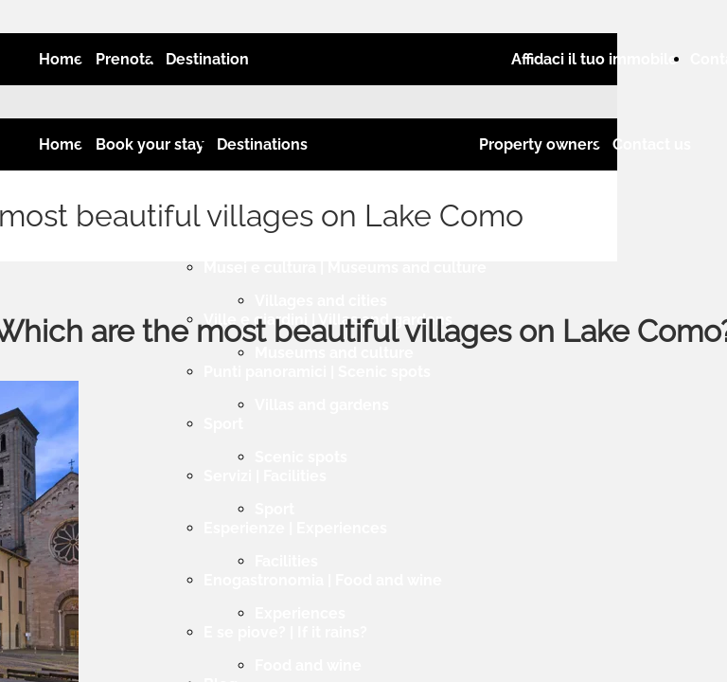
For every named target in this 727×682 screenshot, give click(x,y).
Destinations (262, 144)
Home (61, 59)
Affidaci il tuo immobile (594, 59)
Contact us (651, 144)
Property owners (539, 144)
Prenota (124, 59)
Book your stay (150, 144)
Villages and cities (321, 301)
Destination (207, 59)
